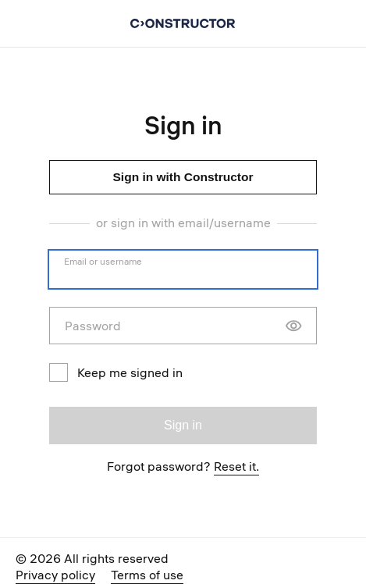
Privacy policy (55, 574)
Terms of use (147, 574)
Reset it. (236, 466)
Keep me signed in (116, 372)
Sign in (183, 425)
